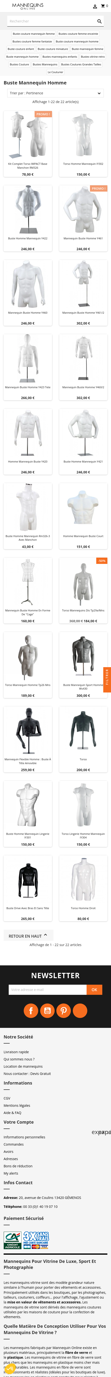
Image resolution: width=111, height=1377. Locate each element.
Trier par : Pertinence (26, 93)
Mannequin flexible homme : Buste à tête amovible (28, 761)
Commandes (14, 1144)
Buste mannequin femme (87, 49)
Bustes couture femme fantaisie (32, 41)
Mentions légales (17, 1105)
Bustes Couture (19, 64)
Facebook (31, 1010)
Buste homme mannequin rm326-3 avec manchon (28, 538)
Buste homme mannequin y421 (83, 461)
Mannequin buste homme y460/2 (83, 387)
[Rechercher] (55, 21)
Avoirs (8, 1151)
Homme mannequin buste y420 (27, 461)
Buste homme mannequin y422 (27, 238)
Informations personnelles (24, 1137)
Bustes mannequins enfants (60, 56)
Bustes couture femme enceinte (78, 33)
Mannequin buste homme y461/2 (83, 312)
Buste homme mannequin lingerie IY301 (27, 835)
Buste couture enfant (21, 49)
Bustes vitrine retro (93, 56)
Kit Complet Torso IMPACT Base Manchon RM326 (27, 165)
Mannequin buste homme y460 (27, 312)
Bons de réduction (18, 1166)
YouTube (47, 1010)
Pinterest (63, 1010)
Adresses (11, 1158)
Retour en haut (28, 935)
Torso (83, 759)
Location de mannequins (23, 1066)
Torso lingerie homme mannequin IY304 (83, 835)
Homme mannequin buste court (83, 536)
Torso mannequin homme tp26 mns (28, 685)
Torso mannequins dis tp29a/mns (83, 610)
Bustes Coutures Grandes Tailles (81, 64)
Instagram (80, 1010)
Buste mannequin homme (22, 56)
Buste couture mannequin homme (77, 41)
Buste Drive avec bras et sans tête (27, 908)
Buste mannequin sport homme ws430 (83, 687)
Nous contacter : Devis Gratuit (27, 1073)
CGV (7, 1098)
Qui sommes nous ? (19, 1059)
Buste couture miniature (53, 49)
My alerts (11, 1173)
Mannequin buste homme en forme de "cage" (27, 612)
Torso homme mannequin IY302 (83, 164)
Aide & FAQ (12, 1112)
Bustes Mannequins (45, 64)
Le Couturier (55, 72)
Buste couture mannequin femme (34, 33)
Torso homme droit (83, 908)
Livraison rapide (16, 1052)
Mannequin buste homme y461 (83, 238)
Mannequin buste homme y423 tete (28, 387)
